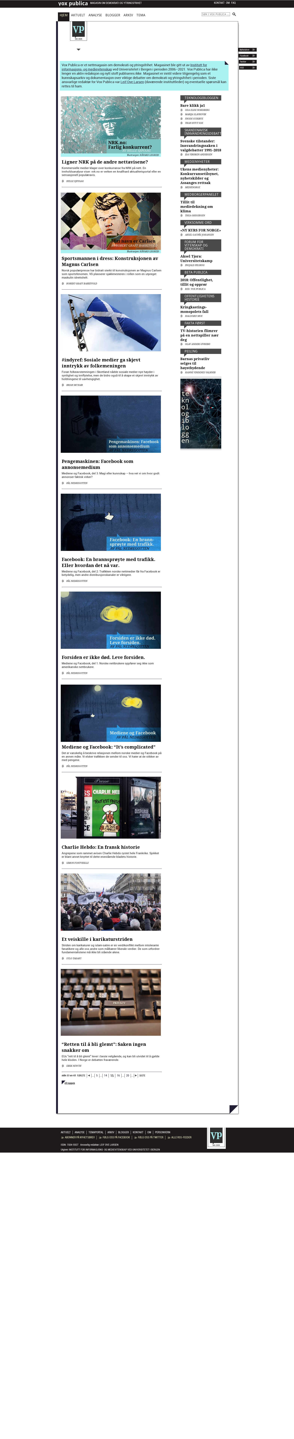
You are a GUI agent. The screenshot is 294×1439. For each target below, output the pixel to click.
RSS (242, 67)
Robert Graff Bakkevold (81, 283)
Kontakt (219, 3)
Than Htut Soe (194, 123)
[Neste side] (136, 1076)
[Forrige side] (89, 1076)
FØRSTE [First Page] (81, 1075)
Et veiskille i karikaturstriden (97, 939)
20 (127, 1075)
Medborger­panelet (201, 194)
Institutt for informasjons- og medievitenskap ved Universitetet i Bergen (114, 1149)
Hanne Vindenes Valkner (200, 372)
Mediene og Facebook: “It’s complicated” (108, 747)
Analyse (95, 15)
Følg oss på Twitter (148, 1137)
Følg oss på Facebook (114, 1137)
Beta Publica (195, 272)
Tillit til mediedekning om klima (196, 206)
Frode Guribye (194, 118)
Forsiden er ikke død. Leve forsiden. (103, 657)
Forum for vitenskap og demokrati (196, 245)
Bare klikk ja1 (192, 105)
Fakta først (194, 323)
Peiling (190, 351)
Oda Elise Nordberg (197, 110)
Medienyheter (197, 162)
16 (118, 1075)
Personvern (162, 1132)
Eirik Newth (73, 1066)
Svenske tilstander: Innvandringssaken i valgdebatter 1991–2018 (200, 145)
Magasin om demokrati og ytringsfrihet (116, 3)
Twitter (243, 61)
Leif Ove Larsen (132, 82)
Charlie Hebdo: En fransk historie (101, 847)
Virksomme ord (198, 223)
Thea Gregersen (195, 215)
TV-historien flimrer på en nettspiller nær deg (199, 335)
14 (105, 1075)
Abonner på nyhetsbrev (78, 1137)
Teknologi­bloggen (201, 98)
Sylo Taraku (74, 958)
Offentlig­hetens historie (199, 297)
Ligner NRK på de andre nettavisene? (105, 162)
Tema (140, 15)
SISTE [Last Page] (142, 1075)
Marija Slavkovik (195, 114)
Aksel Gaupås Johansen (199, 235)
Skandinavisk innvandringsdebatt (203, 131)
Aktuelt (78, 15)
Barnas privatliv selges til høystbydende (194, 363)
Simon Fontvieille (77, 863)
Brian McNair (74, 385)
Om (228, 3)
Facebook (243, 55)
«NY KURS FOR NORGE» (200, 230)
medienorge (192, 187)
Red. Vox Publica (195, 289)
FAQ (233, 3)
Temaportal (96, 1132)
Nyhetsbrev (244, 49)
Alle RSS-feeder (179, 1137)
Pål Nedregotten (76, 483)
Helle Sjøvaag (75, 181)
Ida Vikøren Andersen (198, 154)
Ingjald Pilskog (195, 265)
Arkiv (128, 15)
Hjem (64, 15)
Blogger (112, 15)
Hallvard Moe (193, 316)
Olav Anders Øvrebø (197, 344)
